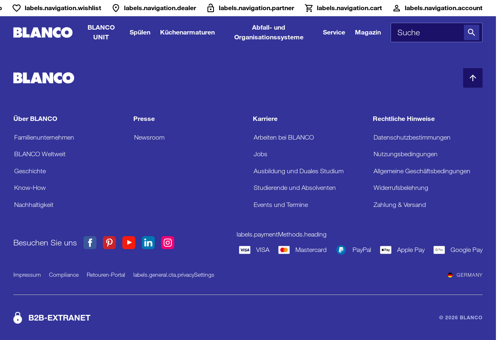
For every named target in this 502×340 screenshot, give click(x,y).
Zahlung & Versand (400, 204)
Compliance (64, 275)
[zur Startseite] (43, 32)
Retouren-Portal (106, 275)
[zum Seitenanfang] (473, 78)
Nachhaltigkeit (33, 204)
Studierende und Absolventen (295, 187)
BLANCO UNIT (101, 32)
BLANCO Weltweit (40, 154)
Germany (465, 275)
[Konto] (437, 8)
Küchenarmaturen (187, 32)
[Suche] (471, 32)
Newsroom (149, 137)
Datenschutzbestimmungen (412, 137)
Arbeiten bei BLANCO (284, 137)
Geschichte (30, 171)
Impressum (27, 275)
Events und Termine (281, 204)
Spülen (140, 32)
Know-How (30, 187)
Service (334, 32)
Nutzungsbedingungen (406, 154)
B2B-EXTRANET (59, 318)
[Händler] (153, 8)
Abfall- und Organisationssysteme (268, 32)
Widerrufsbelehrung (401, 187)
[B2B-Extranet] (250, 8)
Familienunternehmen (44, 137)
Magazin (368, 32)
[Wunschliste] (56, 8)
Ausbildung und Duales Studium (299, 171)
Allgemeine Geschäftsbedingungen (422, 171)
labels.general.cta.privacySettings (173, 275)
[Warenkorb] (343, 8)
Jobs (260, 154)
